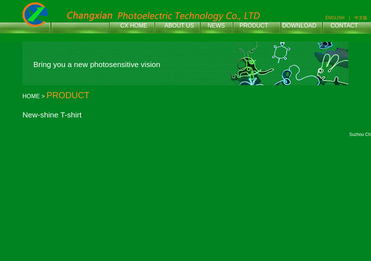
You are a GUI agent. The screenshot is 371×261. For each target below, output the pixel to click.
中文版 (360, 17)
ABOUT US (179, 25)
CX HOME (133, 25)
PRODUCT (253, 25)
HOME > (34, 96)
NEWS (216, 25)
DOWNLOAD (299, 25)
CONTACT (344, 25)
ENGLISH (335, 17)
